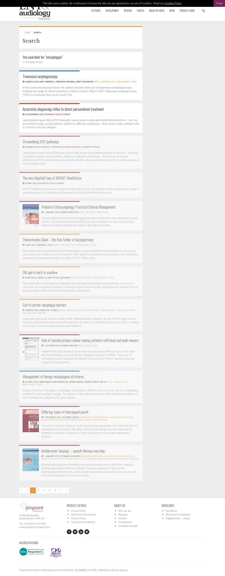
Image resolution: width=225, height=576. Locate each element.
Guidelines (171, 510)
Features (96, 11)
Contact (122, 518)
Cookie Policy (78, 510)
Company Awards (128, 525)
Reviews (128, 11)
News (172, 11)
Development (112, 11)
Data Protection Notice (83, 514)
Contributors (125, 522)
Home (27, 32)
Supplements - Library (178, 518)
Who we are (124, 510)
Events (140, 11)
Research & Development (58, 114)
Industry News (156, 11)
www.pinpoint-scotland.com (34, 527)
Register (123, 514)
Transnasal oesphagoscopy (40, 76)
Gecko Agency (120, 570)
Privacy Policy (78, 518)
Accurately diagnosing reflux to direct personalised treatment (63, 109)
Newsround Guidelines (178, 514)
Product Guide (187, 11)
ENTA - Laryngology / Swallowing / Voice (116, 82)
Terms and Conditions (83, 522)
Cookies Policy (173, 3)
